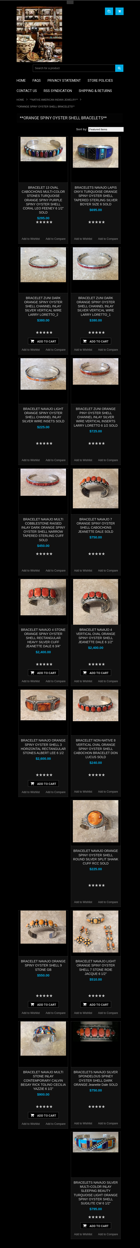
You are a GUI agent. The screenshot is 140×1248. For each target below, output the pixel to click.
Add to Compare (55, 238)
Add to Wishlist (31, 238)
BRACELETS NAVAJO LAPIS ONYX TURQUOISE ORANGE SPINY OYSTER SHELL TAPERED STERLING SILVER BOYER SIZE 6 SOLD (96, 196)
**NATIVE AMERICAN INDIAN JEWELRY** (54, 99)
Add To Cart (43, 341)
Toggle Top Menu (70, 2)
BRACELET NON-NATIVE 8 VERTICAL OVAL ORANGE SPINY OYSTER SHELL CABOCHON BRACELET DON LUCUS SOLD (96, 749)
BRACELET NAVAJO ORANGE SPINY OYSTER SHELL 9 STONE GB (43, 965)
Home (20, 99)
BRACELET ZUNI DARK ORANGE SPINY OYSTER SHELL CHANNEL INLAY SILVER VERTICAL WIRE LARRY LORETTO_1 (96, 306)
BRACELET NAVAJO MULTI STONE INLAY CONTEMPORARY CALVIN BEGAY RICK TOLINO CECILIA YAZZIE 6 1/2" (43, 1080)
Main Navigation (21, 68)
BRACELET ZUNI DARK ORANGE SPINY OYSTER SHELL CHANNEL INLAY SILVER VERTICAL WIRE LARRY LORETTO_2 (43, 306)
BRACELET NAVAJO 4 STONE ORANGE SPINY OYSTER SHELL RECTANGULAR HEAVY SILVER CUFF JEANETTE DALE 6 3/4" (43, 638)
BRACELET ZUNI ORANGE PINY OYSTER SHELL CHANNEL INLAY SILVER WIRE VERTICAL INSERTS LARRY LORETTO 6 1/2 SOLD (96, 417)
